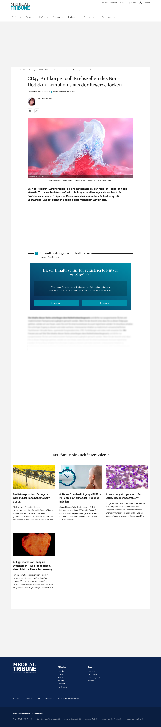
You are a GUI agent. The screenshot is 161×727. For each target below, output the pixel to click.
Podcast (61, 684)
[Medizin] (23, 70)
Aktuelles (62, 667)
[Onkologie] (32, 70)
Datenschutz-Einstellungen (68, 698)
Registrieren (56, 303)
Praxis (60, 674)
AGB (38, 698)
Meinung (61, 680)
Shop (122, 2)
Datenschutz (49, 698)
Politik (60, 677)
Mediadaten (92, 674)
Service (91, 667)
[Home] (15, 70)
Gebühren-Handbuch (109, 2)
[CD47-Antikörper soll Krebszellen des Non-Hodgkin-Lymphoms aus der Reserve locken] (70, 70)
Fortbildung (62, 687)
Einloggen (104, 303)
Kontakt (16, 698)
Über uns (91, 671)
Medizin (61, 671)
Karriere (91, 680)
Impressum (28, 698)
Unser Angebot (94, 677)
